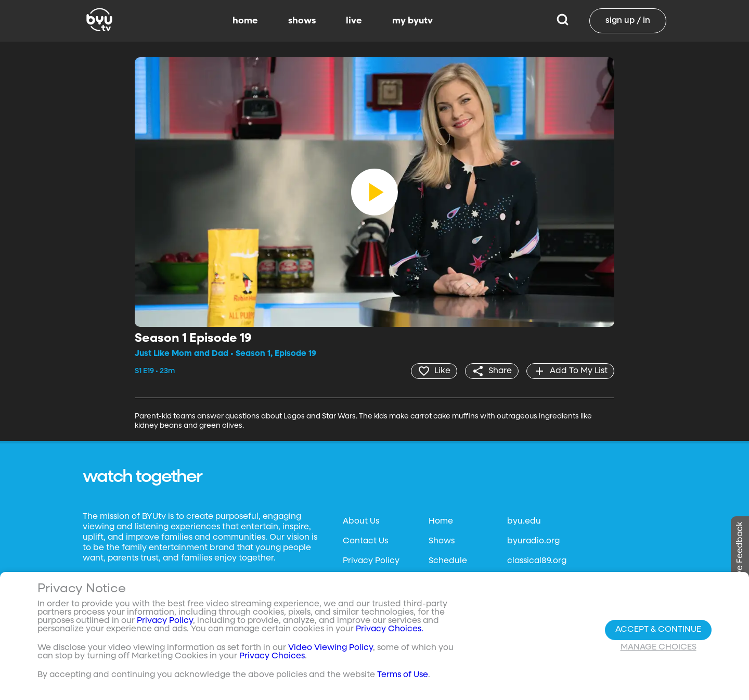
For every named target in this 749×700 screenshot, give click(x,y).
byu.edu (524, 521)
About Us (361, 521)
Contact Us (365, 541)
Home (441, 521)
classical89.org (536, 561)
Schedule (448, 561)
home (245, 21)
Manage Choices (658, 647)
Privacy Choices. (389, 629)
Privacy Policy (371, 561)
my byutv (412, 21)
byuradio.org (533, 541)
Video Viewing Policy (330, 648)
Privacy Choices (272, 656)
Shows (442, 541)
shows (302, 21)
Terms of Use (402, 675)
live (354, 21)
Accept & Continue (658, 630)
